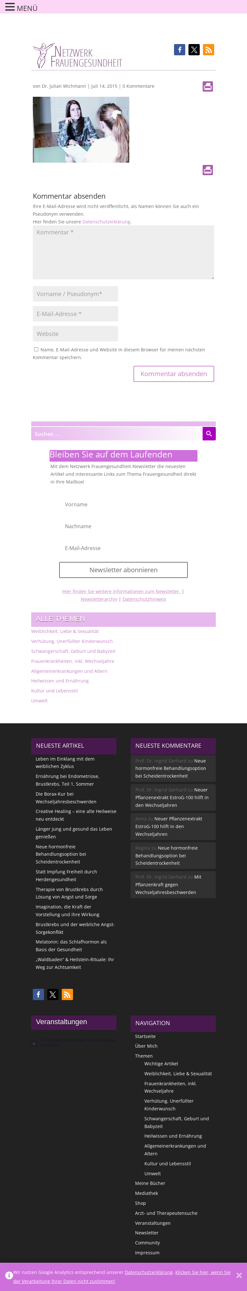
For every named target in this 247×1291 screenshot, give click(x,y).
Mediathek (146, 1193)
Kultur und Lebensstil (54, 691)
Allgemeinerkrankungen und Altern (69, 671)
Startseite (145, 1036)
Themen (144, 1056)
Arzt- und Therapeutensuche (166, 1213)
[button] (179, 49)
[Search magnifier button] (209, 433)
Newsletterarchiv (99, 599)
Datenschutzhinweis (144, 599)
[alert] (74, 1043)
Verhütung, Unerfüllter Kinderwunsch (72, 641)
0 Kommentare (138, 86)
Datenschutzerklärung (106, 222)
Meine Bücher (150, 1183)
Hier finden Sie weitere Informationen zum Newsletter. (121, 591)
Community (147, 1243)
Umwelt (39, 701)
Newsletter (147, 1233)
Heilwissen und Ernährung (60, 681)
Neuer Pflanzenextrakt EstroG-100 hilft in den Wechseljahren (172, 797)
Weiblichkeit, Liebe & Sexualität (65, 631)
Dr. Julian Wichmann (64, 86)
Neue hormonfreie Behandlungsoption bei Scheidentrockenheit (61, 854)
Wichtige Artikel (161, 1064)
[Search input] (117, 434)
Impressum (147, 1253)
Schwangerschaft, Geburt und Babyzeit (73, 651)
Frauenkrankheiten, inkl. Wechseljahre (72, 661)
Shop (140, 1203)
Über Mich (146, 1046)
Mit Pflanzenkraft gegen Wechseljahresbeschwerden (168, 884)
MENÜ (27, 8)
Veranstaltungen (153, 1223)
